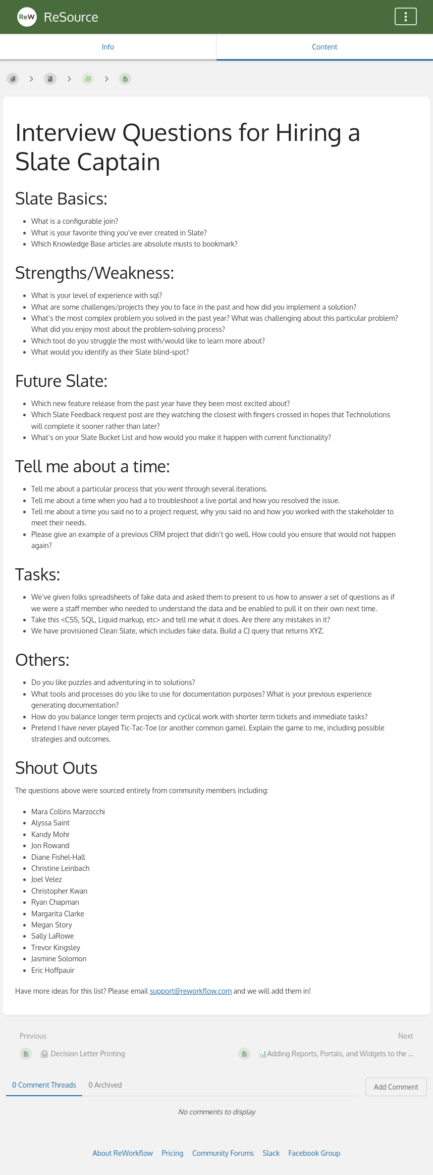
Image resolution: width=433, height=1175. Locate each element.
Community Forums (223, 1153)
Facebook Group (315, 1153)
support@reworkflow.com (191, 991)
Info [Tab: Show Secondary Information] (108, 46)
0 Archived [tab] (105, 1085)
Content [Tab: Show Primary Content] (324, 46)
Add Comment (396, 1087)
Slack (271, 1153)
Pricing (173, 1153)
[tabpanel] (216, 1111)
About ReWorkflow (123, 1153)
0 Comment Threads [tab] (44, 1085)
